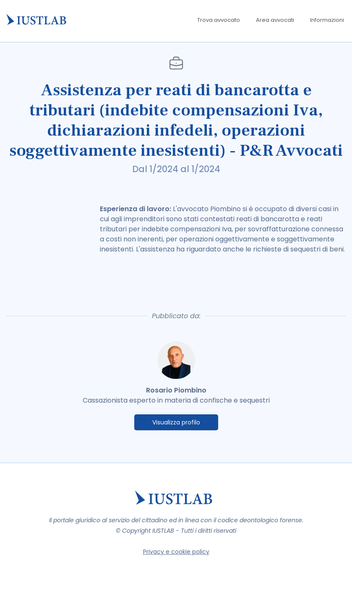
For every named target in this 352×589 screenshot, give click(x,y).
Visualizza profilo (176, 422)
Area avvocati (275, 20)
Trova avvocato (218, 20)
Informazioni (327, 20)
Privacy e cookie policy (176, 551)
